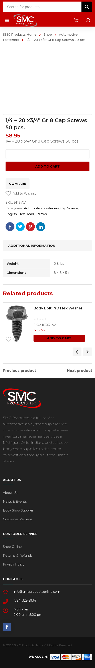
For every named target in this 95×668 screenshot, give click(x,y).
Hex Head (26, 214)
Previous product (19, 371)
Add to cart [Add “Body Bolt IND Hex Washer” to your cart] (59, 338)
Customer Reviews (17, 519)
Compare (17, 184)
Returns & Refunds (17, 556)
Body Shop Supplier (18, 510)
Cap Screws (69, 208)
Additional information (31, 246)
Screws (41, 214)
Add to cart (47, 166)
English (11, 214)
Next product (79, 371)
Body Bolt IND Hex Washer (58, 308)
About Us (10, 493)
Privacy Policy (13, 564)
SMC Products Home (19, 35)
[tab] (47, 245)
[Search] (86, 7)
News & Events (15, 502)
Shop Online (12, 547)
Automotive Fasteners (41, 208)
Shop (48, 35)
